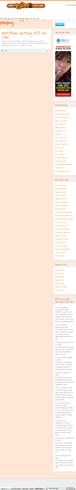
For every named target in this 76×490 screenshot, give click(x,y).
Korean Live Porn (61, 225)
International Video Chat (64, 218)
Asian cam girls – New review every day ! (64, 300)
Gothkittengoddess (61, 307)
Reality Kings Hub (61, 157)
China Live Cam (60, 192)
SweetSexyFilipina (61, 324)
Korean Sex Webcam (62, 229)
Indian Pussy (59, 283)
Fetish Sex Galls (60, 208)
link (74, 459)
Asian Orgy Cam (61, 188)
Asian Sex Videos (60, 120)
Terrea (57, 387)
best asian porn (60, 124)
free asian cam (60, 140)
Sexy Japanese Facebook (63, 164)
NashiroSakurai (60, 438)
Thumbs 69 (59, 167)
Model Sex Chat (60, 235)
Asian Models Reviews (62, 114)
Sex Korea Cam (60, 245)
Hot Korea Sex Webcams (63, 215)
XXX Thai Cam (60, 255)
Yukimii (57, 455)
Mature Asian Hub (61, 144)
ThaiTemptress (60, 420)
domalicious (59, 372)
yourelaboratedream (62, 403)
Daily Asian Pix (60, 127)
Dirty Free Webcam (62, 202)
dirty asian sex (60, 130)
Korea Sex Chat (60, 222)
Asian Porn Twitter (62, 117)
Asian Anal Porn (60, 110)
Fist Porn (58, 134)
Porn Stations (60, 154)
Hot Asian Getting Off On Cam (24, 35)
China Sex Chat (60, 195)
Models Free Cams (61, 239)
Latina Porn (59, 290)
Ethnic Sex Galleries (62, 205)
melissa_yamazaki (61, 342)
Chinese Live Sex (61, 198)
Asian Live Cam (60, 185)
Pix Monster (59, 147)
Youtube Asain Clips (62, 171)
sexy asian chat (60, 161)
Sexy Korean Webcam (62, 249)
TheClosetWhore (60, 357)
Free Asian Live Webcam (64, 212)
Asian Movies (59, 270)
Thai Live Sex (60, 252)
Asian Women (59, 276)
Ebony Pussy (59, 280)
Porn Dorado (59, 151)
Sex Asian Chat (60, 242)
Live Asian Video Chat (63, 232)
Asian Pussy (59, 273)
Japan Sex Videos (61, 286)
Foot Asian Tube (61, 137)
